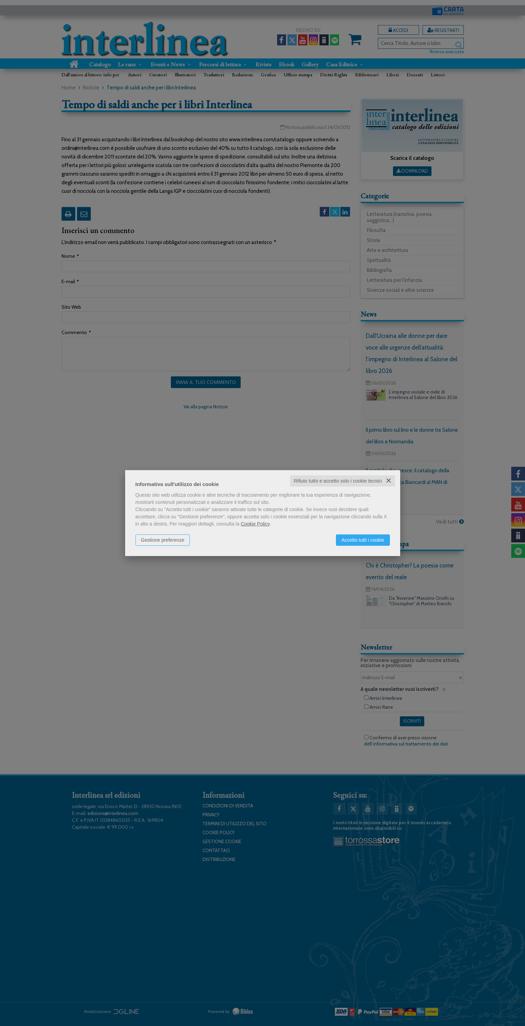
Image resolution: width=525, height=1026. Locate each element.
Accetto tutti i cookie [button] (362, 540)
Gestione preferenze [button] (163, 540)
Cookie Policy (255, 524)
